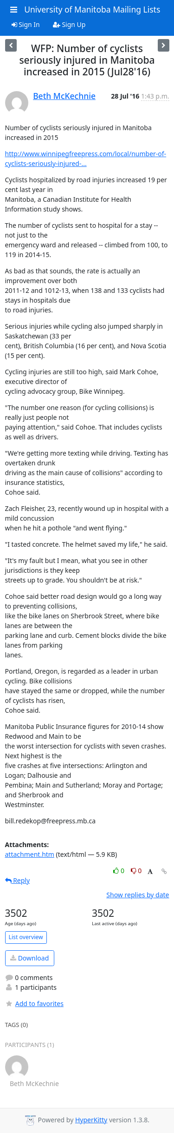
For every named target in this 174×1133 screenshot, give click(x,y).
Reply (17, 880)
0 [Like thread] (119, 870)
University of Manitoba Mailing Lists (92, 9)
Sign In (26, 24)
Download (29, 958)
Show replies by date (137, 894)
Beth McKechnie (64, 95)
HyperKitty (91, 1119)
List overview (26, 937)
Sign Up (69, 24)
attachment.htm (29, 854)
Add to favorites (34, 1003)
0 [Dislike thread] (136, 870)
